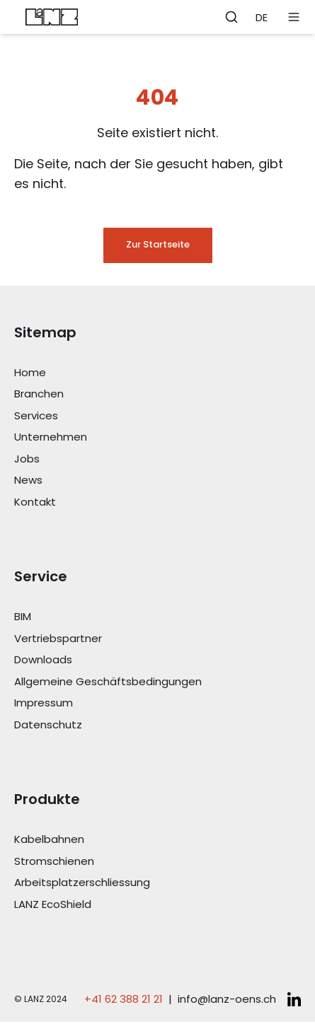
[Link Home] (157, 373)
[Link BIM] (157, 617)
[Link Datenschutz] (157, 725)
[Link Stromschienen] (157, 862)
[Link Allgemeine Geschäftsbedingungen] (157, 682)
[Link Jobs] (157, 459)
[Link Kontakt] (157, 502)
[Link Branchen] (157, 394)
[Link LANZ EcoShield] (157, 905)
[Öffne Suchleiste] (231, 17)
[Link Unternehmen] (157, 437)
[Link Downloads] (157, 660)
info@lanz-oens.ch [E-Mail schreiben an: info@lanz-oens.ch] (227, 998)
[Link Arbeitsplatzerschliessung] (157, 883)
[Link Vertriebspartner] (157, 639)
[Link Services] (157, 416)
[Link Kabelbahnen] (157, 840)
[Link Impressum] (157, 703)
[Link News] (157, 480)
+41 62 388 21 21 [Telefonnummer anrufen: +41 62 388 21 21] (123, 998)
